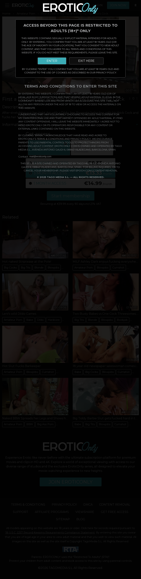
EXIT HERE (86, 61)
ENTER (52, 61)
